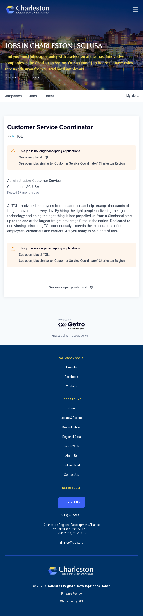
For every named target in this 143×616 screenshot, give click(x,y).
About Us (71, 456)
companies (13, 96)
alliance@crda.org (71, 542)
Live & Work (71, 446)
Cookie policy (80, 335)
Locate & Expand (72, 418)
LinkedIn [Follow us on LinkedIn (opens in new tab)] (71, 367)
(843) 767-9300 (71, 515)
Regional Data (71, 437)
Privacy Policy (71, 593)
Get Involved (71, 465)
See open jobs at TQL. (34, 157)
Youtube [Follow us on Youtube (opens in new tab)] (71, 386)
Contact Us (71, 475)
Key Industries (71, 427)
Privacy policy (59, 335)
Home (71, 408)
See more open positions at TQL (71, 287)
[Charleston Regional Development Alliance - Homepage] (28, 9)
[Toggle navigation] (135, 9)
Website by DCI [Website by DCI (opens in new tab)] (71, 601)
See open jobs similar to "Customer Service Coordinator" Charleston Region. (72, 163)
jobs (33, 96)
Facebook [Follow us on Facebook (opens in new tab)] (71, 377)
